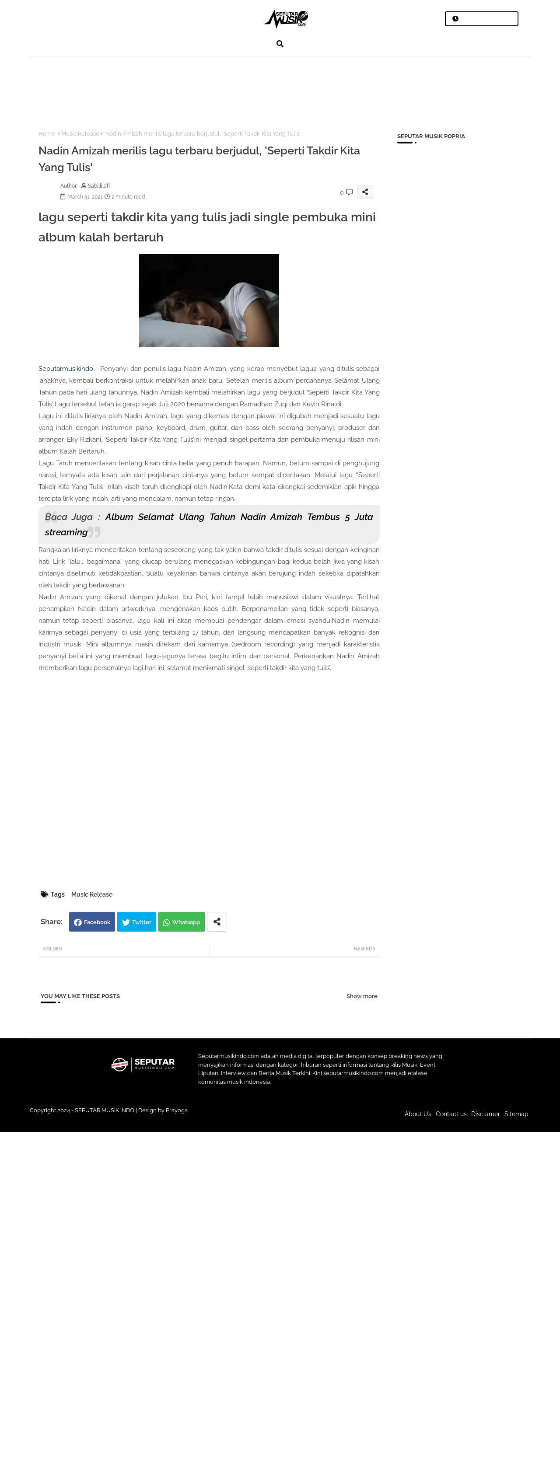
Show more (362, 996)
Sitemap (516, 1113)
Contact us (451, 1113)
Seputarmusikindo (65, 369)
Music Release (80, 133)
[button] (280, 43)
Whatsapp (186, 922)
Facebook (97, 922)
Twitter (141, 922)
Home (46, 133)
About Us (418, 1113)
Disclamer (485, 1113)
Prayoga (177, 1110)
